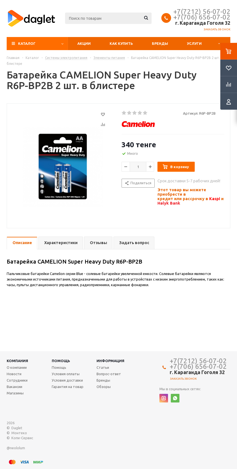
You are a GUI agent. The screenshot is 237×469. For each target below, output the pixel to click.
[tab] (22, 243)
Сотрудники (17, 380)
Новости (14, 374)
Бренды (160, 43)
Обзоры (104, 387)
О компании (17, 367)
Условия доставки (67, 380)
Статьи (103, 367)
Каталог (27, 43)
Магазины (15, 393)
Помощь (61, 361)
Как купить (121, 43)
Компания (17, 361)
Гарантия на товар (67, 387)
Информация (110, 361)
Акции (84, 43)
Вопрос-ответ (109, 374)
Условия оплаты (66, 374)
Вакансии (14, 387)
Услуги (194, 43)
